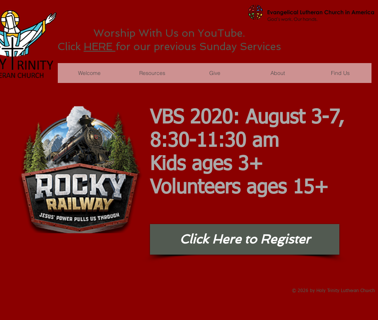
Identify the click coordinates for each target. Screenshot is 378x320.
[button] (214, 73)
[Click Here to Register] (244, 239)
